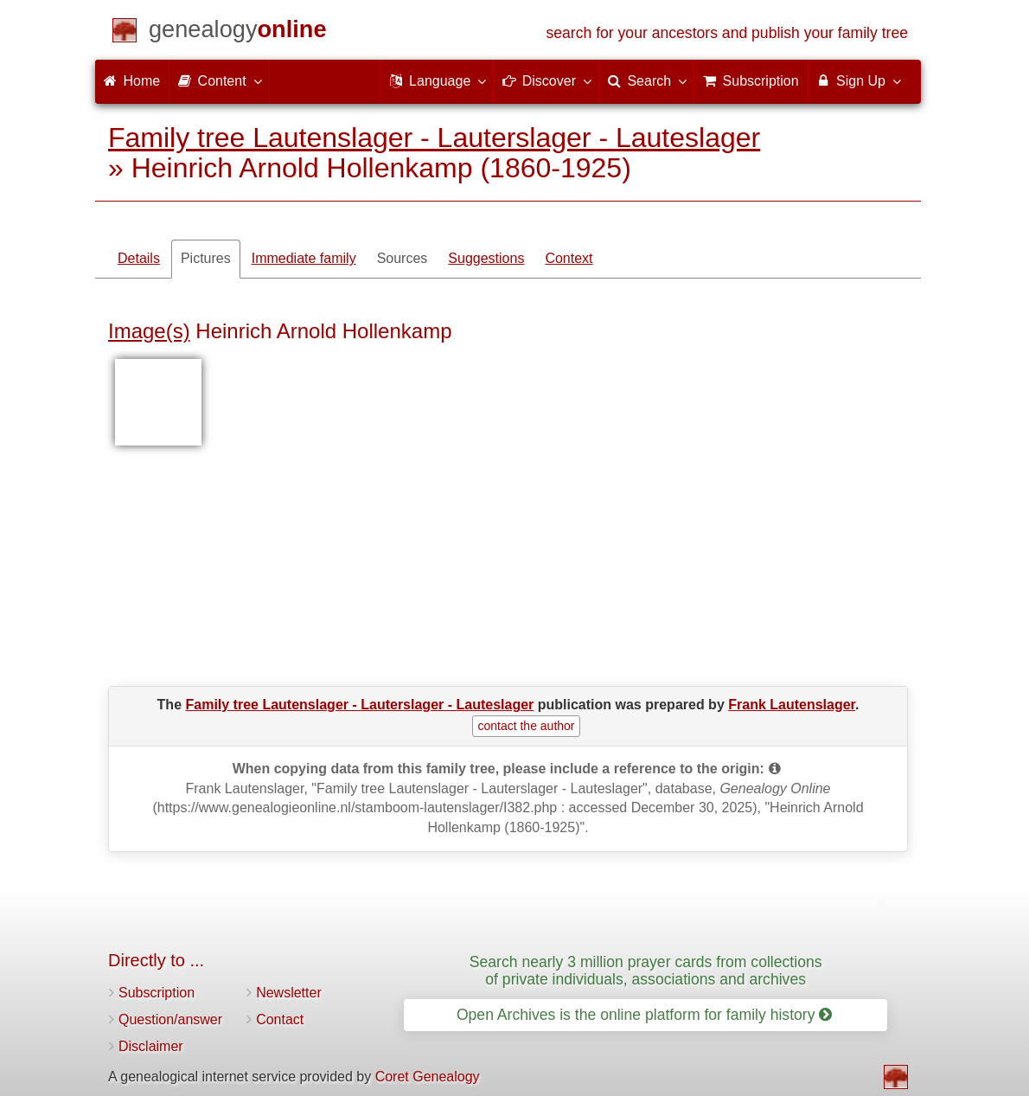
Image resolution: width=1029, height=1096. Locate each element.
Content (218, 80)
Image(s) (149, 331)
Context (568, 258)
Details (139, 258)
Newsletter (289, 992)
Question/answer (170, 1019)
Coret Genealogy (427, 1076)
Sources (402, 258)
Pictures (206, 258)
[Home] (238, 32)
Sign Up (858, 80)
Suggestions (486, 258)
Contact (280, 1019)
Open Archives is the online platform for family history (645, 1014)
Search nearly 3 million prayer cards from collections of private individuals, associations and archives (646, 970)
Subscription (156, 992)
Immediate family (304, 258)
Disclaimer (150, 1046)
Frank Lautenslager (791, 704)
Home (132, 81)
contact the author (525, 726)
